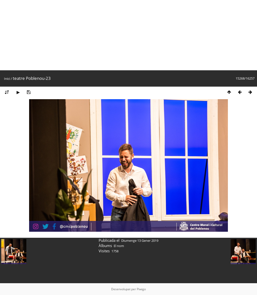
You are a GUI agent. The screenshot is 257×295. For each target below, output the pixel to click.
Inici (7, 78)
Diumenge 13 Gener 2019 (139, 240)
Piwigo (141, 289)
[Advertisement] (128, 35)
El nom (119, 246)
